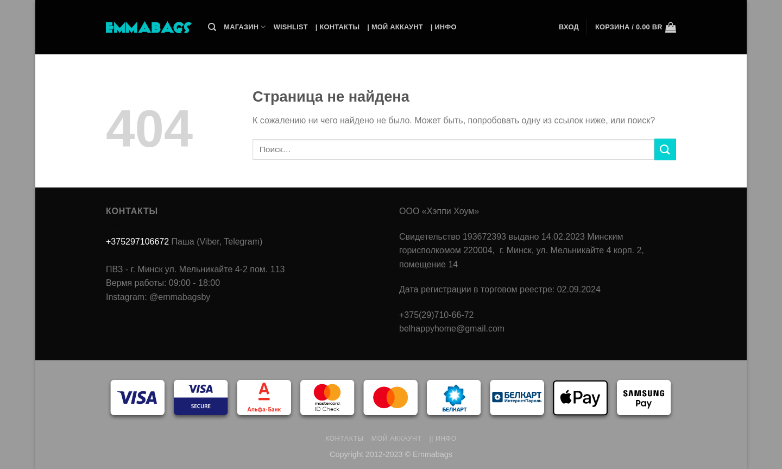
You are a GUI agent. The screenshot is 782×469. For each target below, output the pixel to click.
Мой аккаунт (396, 438)
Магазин (245, 27)
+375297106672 (137, 241)
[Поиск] (212, 27)
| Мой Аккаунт (394, 27)
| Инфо (444, 27)
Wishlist (291, 27)
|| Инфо (443, 438)
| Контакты (338, 27)
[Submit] (665, 149)
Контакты (344, 438)
